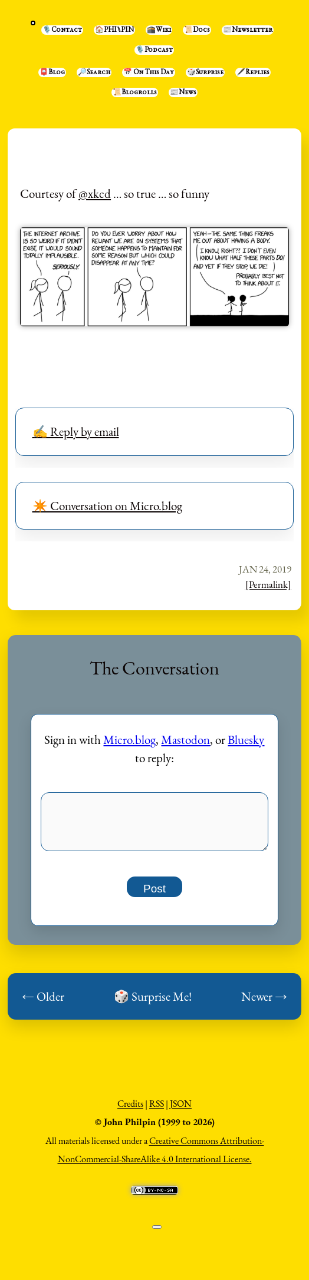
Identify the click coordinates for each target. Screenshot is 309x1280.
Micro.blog (129, 740)
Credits (130, 1110)
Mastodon (185, 740)
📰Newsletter (247, 30)
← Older (43, 1003)
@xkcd (94, 193)
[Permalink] (268, 584)
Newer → (264, 1003)
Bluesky (246, 740)
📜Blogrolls (135, 92)
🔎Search (94, 72)
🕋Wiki (159, 30)
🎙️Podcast (154, 50)
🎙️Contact (62, 30)
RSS (156, 1110)
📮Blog (52, 72)
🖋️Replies (252, 72)
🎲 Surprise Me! (153, 1003)
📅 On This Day (148, 72)
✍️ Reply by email (75, 431)
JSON (181, 1110)
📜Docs (197, 30)
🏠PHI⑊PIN (114, 30)
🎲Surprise (205, 72)
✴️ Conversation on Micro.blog (107, 506)
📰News (183, 92)
